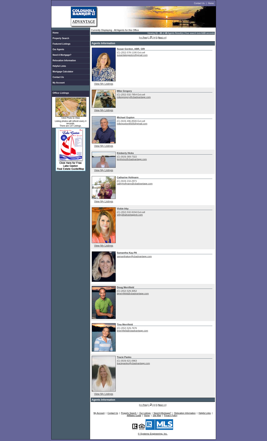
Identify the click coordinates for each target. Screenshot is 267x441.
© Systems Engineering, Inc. (153, 433)
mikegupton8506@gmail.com (132, 123)
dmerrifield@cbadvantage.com (133, 293)
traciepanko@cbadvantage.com (133, 363)
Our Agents (58, 49)
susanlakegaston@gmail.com (132, 55)
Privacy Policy (170, 415)
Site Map (157, 415)
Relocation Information (64, 60)
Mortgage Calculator (63, 71)
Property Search (61, 38)
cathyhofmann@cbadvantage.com (135, 183)
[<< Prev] (143, 38)
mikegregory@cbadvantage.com (134, 97)
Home (211, 3)
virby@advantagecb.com (130, 214)
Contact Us (199, 3)
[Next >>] (162, 38)
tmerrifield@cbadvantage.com (132, 330)
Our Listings (145, 413)
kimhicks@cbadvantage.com (132, 159)
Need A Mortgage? (62, 55)
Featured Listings (61, 44)
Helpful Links (59, 66)
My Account (59, 83)
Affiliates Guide (134, 415)
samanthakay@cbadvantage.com (134, 256)
